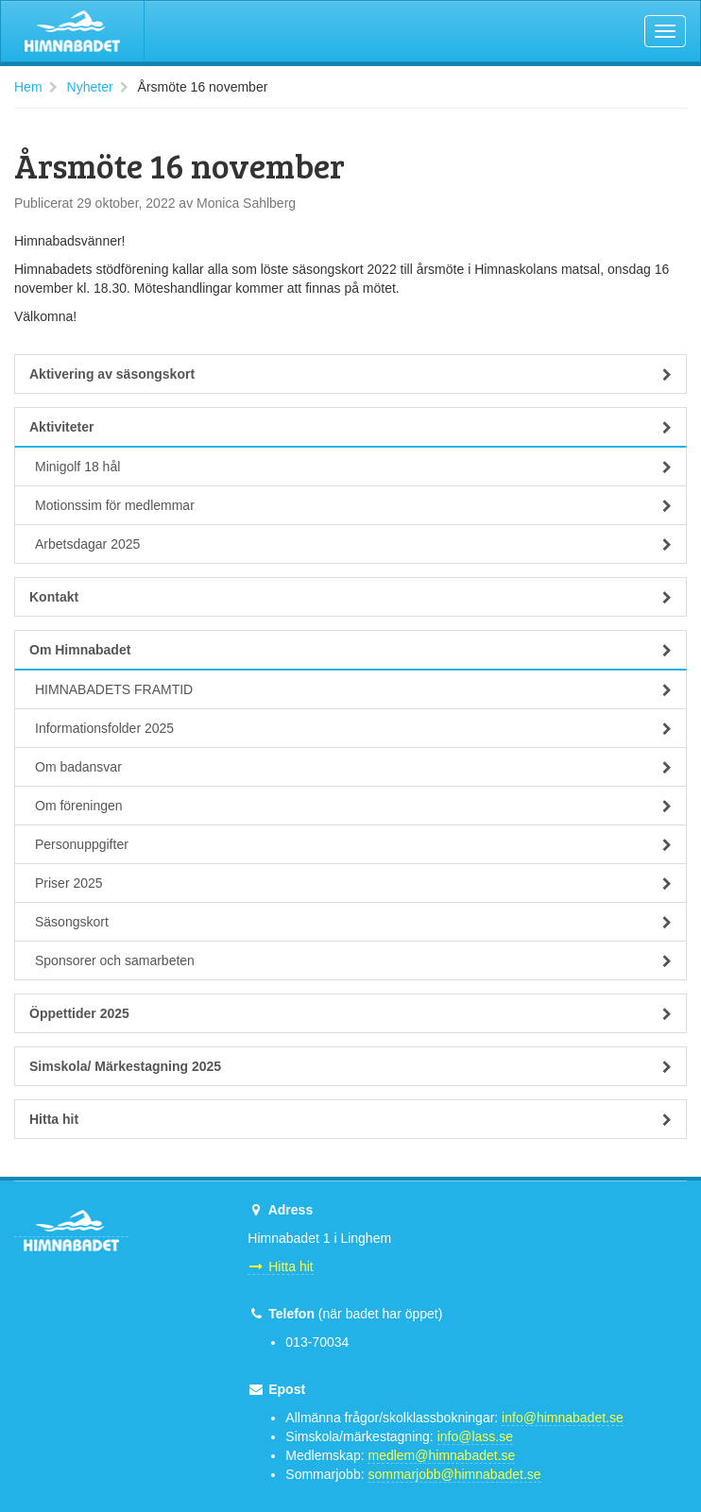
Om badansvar (353, 766)
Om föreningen (353, 805)
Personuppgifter (353, 844)
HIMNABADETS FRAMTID (353, 689)
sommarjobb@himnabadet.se (454, 1474)
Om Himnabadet (350, 649)
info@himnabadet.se (563, 1417)
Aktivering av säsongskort (350, 374)
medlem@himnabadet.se (441, 1455)
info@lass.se (475, 1436)
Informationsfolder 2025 (353, 728)
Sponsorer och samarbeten (353, 960)
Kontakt (350, 596)
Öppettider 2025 (350, 1013)
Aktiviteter (350, 426)
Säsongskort (353, 921)
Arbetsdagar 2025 (353, 544)
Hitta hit (350, 1119)
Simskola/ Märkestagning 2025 (350, 1066)
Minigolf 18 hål (353, 466)
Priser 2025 (353, 883)
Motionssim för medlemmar (353, 505)
